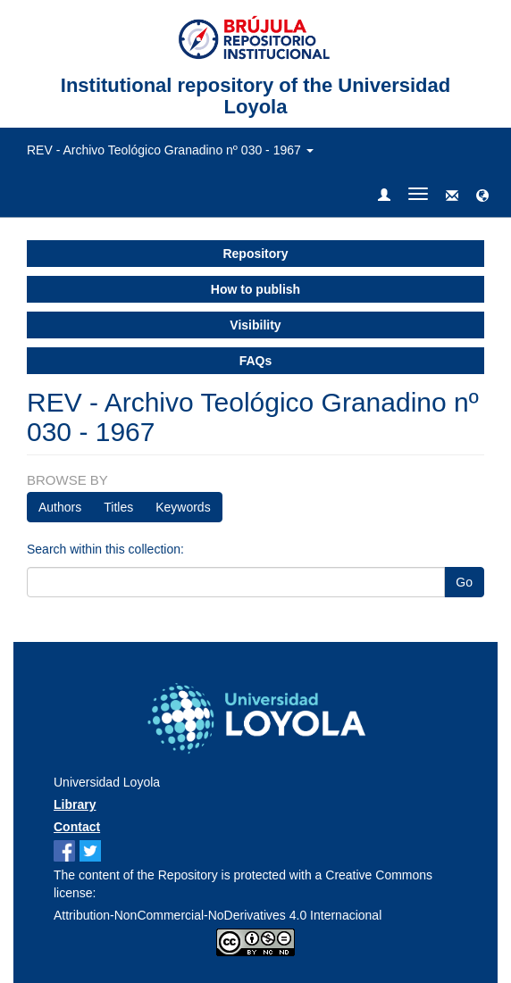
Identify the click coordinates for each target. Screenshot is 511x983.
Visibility (255, 325)
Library (75, 804)
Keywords (182, 507)
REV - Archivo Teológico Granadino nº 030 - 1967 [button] (170, 150)
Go (464, 582)
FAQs (255, 361)
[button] (482, 196)
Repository (255, 253)
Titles (118, 507)
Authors (59, 507)
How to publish (255, 289)
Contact (77, 827)
